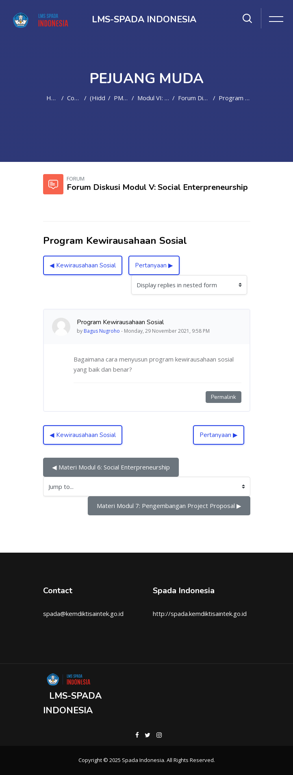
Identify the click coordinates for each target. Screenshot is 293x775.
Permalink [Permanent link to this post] (223, 397)
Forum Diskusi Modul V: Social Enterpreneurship (194, 98)
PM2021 (121, 98)
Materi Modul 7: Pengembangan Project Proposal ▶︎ (169, 506)
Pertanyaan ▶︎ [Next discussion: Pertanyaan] (154, 265)
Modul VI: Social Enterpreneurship (153, 98)
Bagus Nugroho (102, 330)
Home (52, 98)
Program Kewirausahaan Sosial (234, 98)
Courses (74, 98)
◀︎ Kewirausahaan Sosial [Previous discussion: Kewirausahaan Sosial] (83, 265)
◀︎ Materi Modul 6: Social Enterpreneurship (111, 467)
